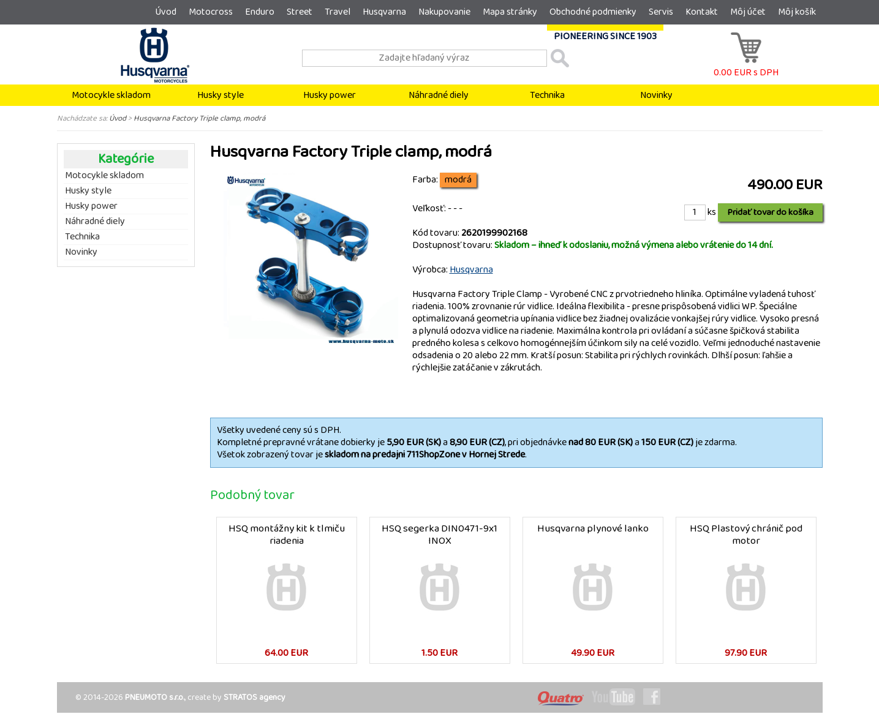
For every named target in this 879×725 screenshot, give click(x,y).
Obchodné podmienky (592, 12)
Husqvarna (384, 12)
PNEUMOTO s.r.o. (154, 697)
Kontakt (701, 12)
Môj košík (797, 12)
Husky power (329, 95)
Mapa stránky (510, 12)
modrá (458, 180)
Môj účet (748, 12)
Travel (337, 12)
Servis (661, 12)
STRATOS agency (254, 697)
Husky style (220, 95)
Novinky (656, 95)
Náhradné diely (439, 95)
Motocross (211, 12)
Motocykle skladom (111, 95)
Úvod (165, 12)
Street (299, 12)
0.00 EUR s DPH (746, 66)
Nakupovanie (444, 12)
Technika (547, 95)
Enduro (259, 12)
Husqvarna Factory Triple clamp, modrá (199, 118)
